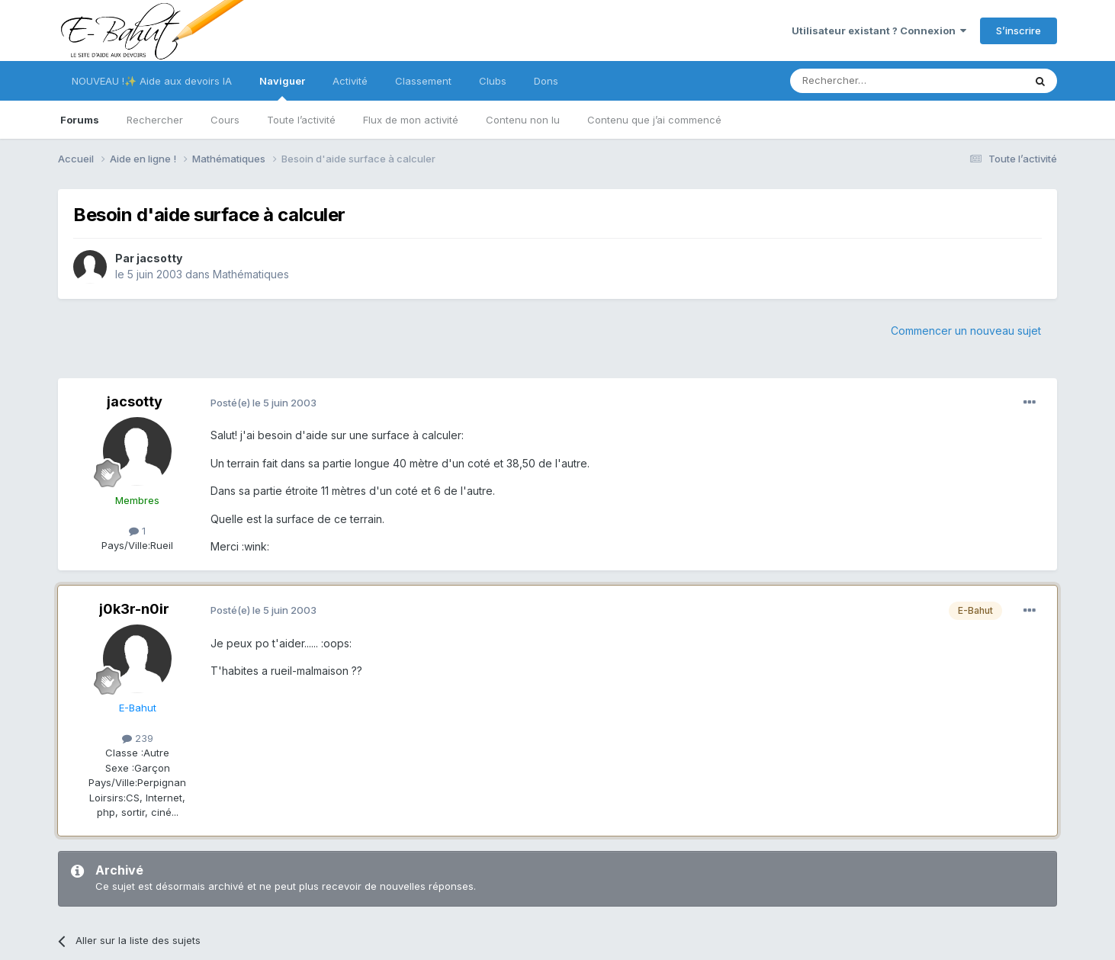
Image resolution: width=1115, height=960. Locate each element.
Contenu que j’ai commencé (654, 120)
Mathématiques (251, 274)
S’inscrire (1018, 30)
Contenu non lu (523, 120)
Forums (79, 120)
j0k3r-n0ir (134, 609)
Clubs (492, 81)
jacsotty (159, 258)
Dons (546, 81)
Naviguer (282, 88)
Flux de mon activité (410, 120)
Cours (224, 120)
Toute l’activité (301, 120)
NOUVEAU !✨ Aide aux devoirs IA (152, 81)
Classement (423, 81)
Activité (350, 81)
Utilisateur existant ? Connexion (879, 30)
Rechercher (155, 120)
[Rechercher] (873, 81)
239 (137, 738)
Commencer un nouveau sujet (966, 330)
